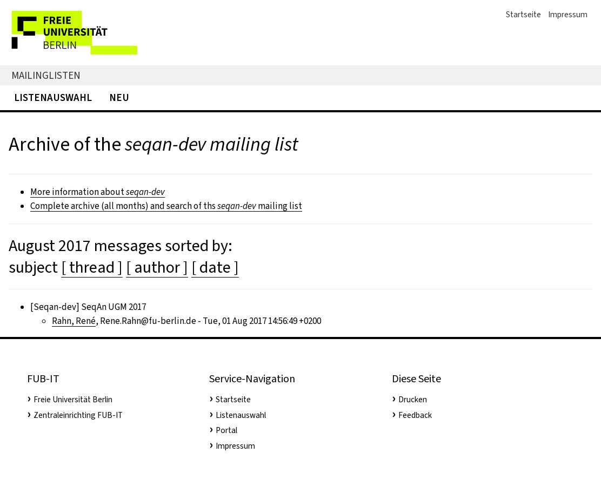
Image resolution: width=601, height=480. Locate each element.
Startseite (523, 14)
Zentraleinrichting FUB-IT (78, 415)
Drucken (412, 399)
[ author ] (157, 267)
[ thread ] (92, 267)
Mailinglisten (46, 75)
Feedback (415, 415)
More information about (97, 192)
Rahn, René (74, 321)
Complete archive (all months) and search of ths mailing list (166, 206)
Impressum (567, 14)
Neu (119, 97)
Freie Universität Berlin (73, 399)
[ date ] (215, 267)
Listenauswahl (53, 97)
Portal (226, 430)
